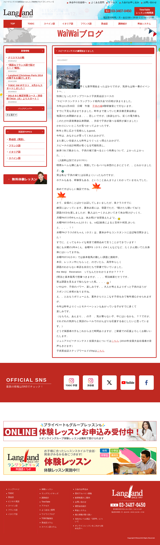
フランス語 (14, 145)
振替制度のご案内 (82, 498)
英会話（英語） (17, 139)
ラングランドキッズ (50, 493)
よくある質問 (96, 2)
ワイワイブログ (48, 514)
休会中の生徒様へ (77, 2)
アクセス (111, 2)
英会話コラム (47, 523)
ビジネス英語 (13, 501)
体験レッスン (47, 489)
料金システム (80, 510)
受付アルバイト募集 (83, 493)
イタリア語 (14, 152)
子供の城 (97, 106)
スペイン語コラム (49, 527)
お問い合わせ (149, 2)
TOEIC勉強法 (47, 518)
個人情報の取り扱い (83, 515)
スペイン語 (14, 158)
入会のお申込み (81, 489)
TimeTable (46, 502)
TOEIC (11, 493)
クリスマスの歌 (16, 57)
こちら (115, 341)
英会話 (11, 497)
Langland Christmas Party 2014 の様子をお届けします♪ (24, 76)
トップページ (13, 489)
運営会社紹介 (80, 506)
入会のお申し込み (129, 2)
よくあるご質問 (48, 510)
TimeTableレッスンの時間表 (144, 11)
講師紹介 (45, 498)
